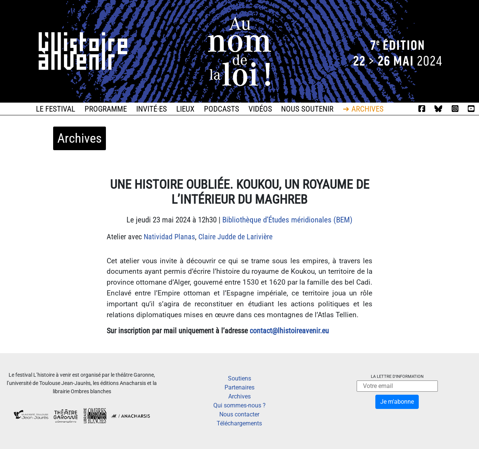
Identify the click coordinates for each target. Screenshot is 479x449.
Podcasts (221, 108)
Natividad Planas (169, 236)
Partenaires (239, 387)
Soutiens (239, 378)
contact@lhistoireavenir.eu (289, 330)
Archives (239, 396)
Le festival (55, 108)
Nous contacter (239, 414)
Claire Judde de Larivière (235, 236)
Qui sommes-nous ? (239, 405)
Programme (106, 108)
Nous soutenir (307, 108)
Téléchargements (239, 423)
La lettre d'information (397, 376)
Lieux (185, 108)
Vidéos (260, 108)
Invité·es (151, 108)
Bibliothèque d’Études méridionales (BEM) (287, 219)
